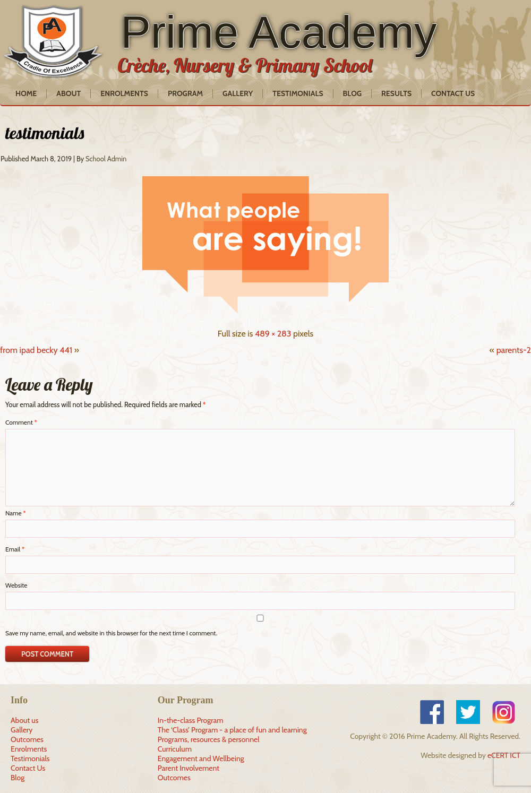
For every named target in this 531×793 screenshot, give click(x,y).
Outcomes (27, 739)
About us (24, 720)
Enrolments (124, 93)
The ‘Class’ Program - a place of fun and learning (232, 730)
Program (185, 93)
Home (26, 93)
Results (396, 93)
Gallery (237, 93)
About (68, 93)
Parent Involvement (188, 768)
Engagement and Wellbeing (201, 758)
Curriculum (175, 749)
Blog (352, 93)
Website (16, 585)
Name (15, 513)
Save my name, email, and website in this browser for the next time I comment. (111, 633)
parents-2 (513, 350)
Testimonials (297, 93)
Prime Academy (278, 32)
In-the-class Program (191, 720)
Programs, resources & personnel (209, 739)
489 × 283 (273, 334)
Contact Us (453, 93)
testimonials (44, 132)
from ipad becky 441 (36, 350)
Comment (21, 422)
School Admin (105, 158)
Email (14, 549)
